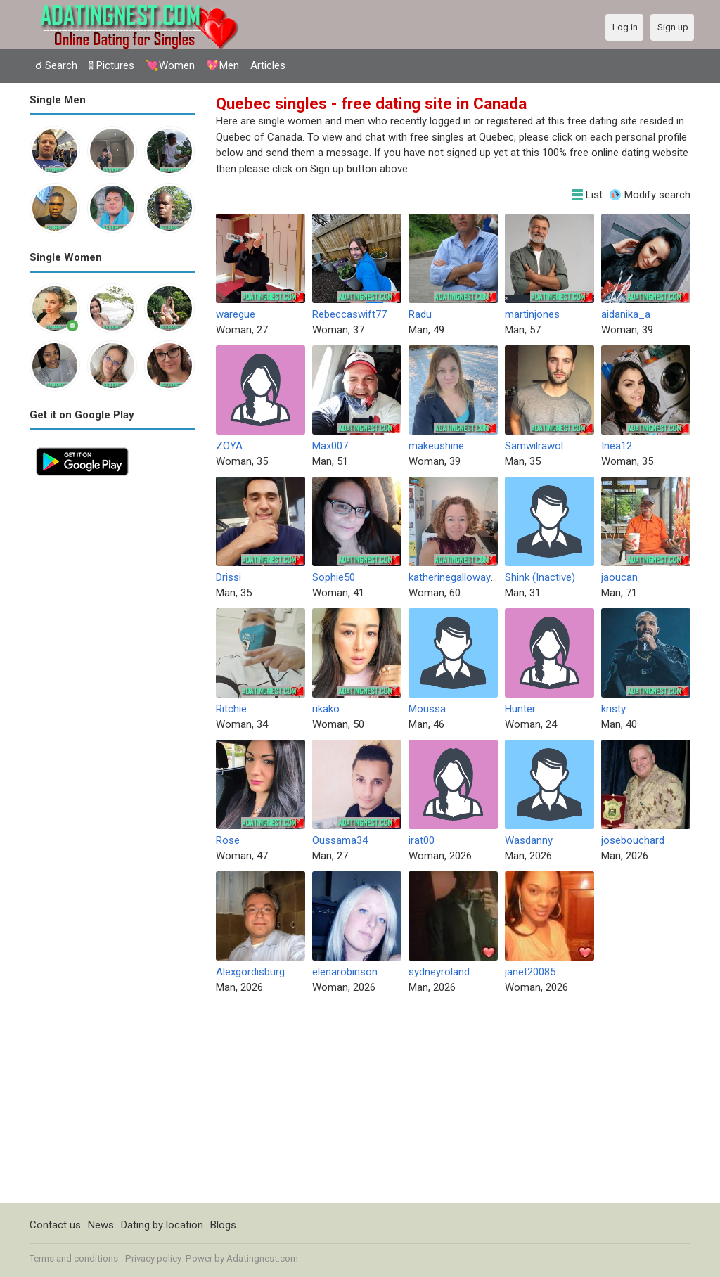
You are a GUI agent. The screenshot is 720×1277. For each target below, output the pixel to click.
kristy (613, 708)
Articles (267, 65)
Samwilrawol (534, 445)
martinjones (532, 314)
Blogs (223, 1225)
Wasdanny (529, 840)
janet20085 (530, 971)
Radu (420, 314)
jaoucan (619, 577)
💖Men (222, 65)
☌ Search (56, 65)
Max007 (330, 445)
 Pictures (111, 65)
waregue (235, 314)
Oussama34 (340, 840)
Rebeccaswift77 (349, 314)
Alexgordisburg (250, 971)
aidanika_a (625, 314)
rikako (326, 708)
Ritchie (231, 708)
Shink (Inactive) (540, 577)
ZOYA (229, 445)
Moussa (427, 708)
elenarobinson (345, 971)
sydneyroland (439, 971)
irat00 (422, 840)
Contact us (55, 1225)
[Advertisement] (112, 693)
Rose (228, 840)
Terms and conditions (74, 1258)
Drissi (228, 577)
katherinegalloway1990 (461, 577)
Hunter (520, 708)
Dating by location (162, 1225)
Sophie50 (333, 577)
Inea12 (616, 445)
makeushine (436, 445)
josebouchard (632, 840)
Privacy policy (153, 1258)
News (101, 1225)
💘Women (170, 65)
